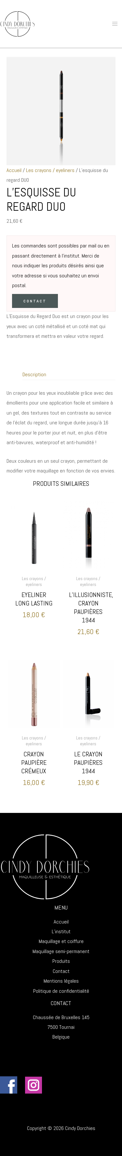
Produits (61, 961)
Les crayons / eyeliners (50, 170)
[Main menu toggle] (114, 24)
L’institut (61, 931)
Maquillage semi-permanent (61, 951)
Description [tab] (34, 374)
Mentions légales (61, 980)
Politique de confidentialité (61, 991)
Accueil (14, 170)
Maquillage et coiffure (61, 941)
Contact (35, 301)
